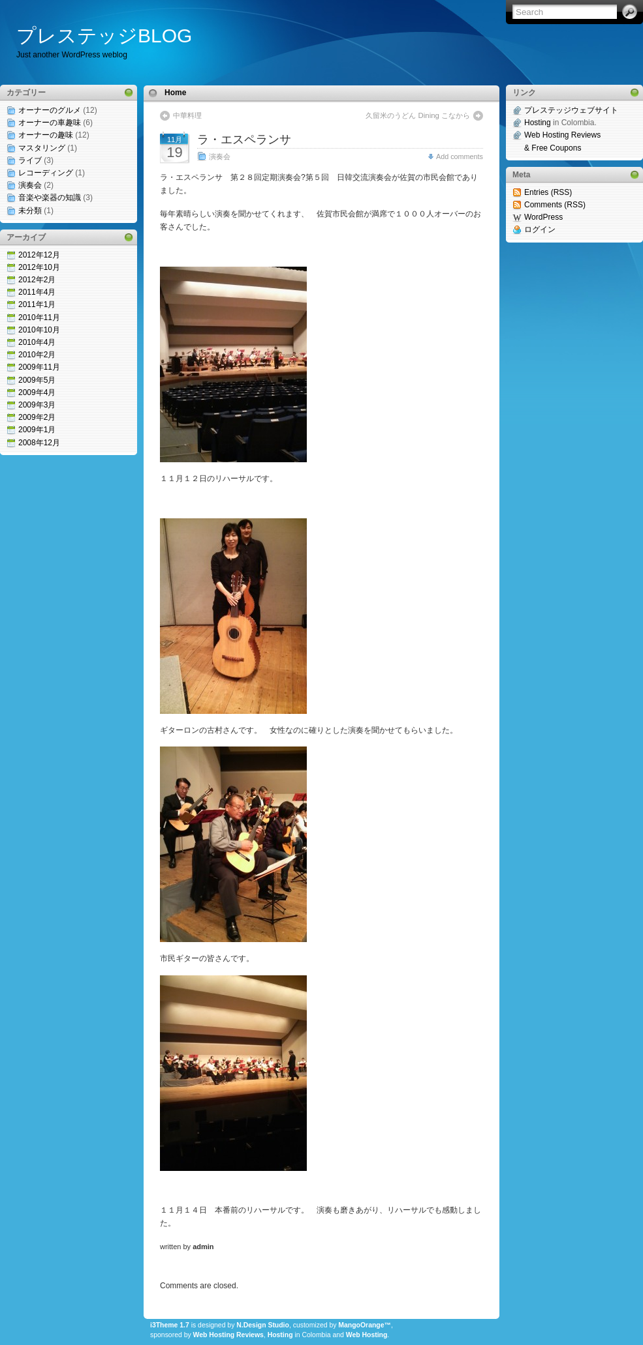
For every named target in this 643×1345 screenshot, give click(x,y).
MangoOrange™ (364, 1325)
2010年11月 (39, 317)
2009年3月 (36, 404)
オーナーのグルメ (49, 110)
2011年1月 (36, 304)
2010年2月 (36, 354)
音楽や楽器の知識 (49, 197)
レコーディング (45, 172)
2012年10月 (39, 267)
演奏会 (30, 185)
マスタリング (41, 148)
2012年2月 (36, 279)
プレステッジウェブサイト (571, 110)
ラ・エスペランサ (244, 139)
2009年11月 (39, 367)
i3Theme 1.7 (169, 1325)
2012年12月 (39, 254)
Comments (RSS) (555, 204)
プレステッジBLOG (104, 35)
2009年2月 (36, 417)
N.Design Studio (262, 1325)
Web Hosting (367, 1334)
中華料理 (187, 115)
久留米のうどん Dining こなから (418, 115)
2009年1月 (36, 429)
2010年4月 (36, 342)
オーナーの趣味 (45, 135)
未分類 (30, 210)
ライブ (30, 160)
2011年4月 (36, 292)
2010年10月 (39, 329)
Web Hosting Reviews (228, 1334)
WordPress (543, 217)
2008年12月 (39, 442)
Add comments (459, 156)
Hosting (280, 1334)
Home (175, 92)
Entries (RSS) (548, 192)
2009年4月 (36, 392)
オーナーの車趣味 (49, 122)
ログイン (540, 229)
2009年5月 (36, 380)
